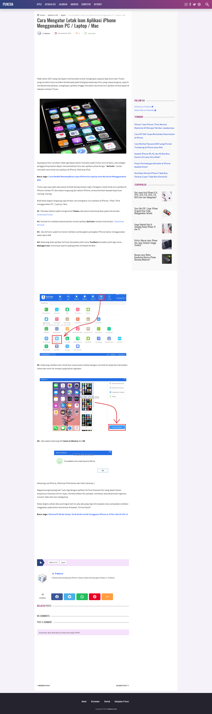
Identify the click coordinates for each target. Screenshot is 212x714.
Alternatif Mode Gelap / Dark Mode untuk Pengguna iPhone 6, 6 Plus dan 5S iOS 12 (88, 514)
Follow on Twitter (143, 106)
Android (74, 4)
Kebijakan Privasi (122, 701)
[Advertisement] (83, 57)
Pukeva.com (112, 709)
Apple (39, 4)
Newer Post (43, 685)
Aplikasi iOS (50, 4)
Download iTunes (45, 214)
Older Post (122, 685)
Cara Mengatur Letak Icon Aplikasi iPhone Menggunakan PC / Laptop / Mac (76, 22)
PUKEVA (8, 4)
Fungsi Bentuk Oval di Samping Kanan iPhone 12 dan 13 (144, 227)
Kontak (107, 701)
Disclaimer (95, 701)
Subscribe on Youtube (145, 110)
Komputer (86, 4)
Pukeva (58, 573)
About (84, 701)
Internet (98, 4)
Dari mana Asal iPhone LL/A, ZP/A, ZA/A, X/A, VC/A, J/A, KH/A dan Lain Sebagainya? (146, 195)
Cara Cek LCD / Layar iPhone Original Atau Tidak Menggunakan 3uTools (146, 211)
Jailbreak (63, 4)
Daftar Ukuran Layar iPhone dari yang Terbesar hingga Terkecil (145, 243)
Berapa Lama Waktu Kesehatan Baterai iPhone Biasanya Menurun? (145, 257)
